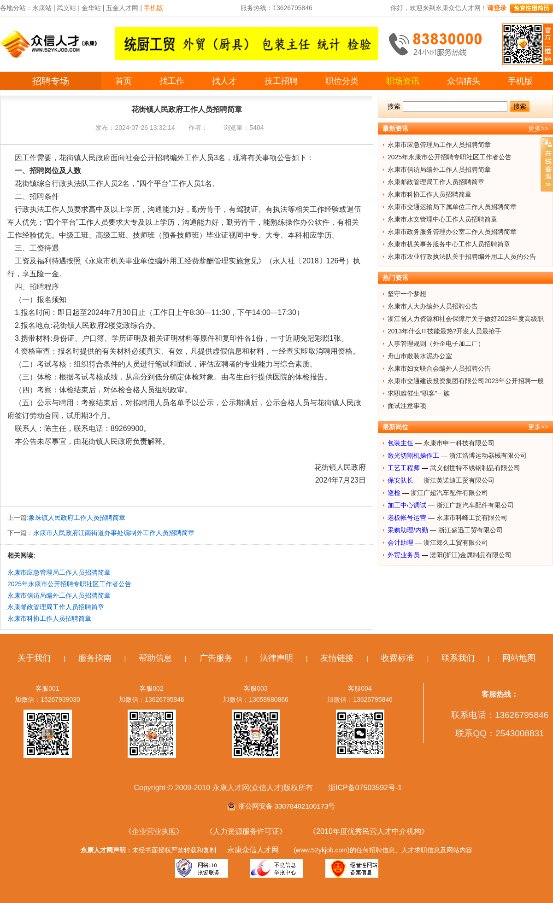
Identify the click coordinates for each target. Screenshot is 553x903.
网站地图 (518, 658)
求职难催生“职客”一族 (419, 393)
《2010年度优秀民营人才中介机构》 (369, 831)
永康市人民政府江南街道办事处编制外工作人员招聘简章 (113, 532)
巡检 (394, 492)
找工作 (171, 81)
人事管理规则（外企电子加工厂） (436, 343)
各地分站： (16, 8)
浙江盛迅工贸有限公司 (470, 530)
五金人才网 (122, 8)
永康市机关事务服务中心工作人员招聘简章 (449, 244)
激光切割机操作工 (413, 455)
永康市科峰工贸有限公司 (471, 517)
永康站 (42, 8)
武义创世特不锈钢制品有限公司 (475, 468)
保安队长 (400, 480)
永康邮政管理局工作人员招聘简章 (55, 607)
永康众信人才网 (253, 850)
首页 (123, 81)
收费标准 (397, 658)
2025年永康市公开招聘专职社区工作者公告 (69, 584)
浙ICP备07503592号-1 (365, 788)
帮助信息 (155, 658)
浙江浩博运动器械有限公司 (488, 455)
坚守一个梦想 (407, 293)
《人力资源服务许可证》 (246, 831)
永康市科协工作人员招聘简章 (49, 618)
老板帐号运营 (407, 517)
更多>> (538, 128)
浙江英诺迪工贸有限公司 (459, 480)
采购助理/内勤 (408, 530)
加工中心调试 (407, 505)
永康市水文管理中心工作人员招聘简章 (442, 219)
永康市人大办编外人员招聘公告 (433, 306)
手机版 (520, 81)
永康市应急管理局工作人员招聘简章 (59, 572)
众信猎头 (463, 81)
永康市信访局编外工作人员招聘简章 (59, 595)
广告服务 (216, 658)
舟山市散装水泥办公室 (420, 356)
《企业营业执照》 (153, 831)
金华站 (91, 8)
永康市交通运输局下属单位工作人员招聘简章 (452, 206)
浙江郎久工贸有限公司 (456, 542)
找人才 (224, 81)
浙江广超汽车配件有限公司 (449, 492)
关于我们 (34, 658)
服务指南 (95, 658)
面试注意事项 (407, 405)
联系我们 (458, 658)
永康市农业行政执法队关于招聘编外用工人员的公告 (462, 256)
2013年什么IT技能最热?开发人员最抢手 (444, 331)
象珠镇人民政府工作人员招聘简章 (77, 517)
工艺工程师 (404, 468)
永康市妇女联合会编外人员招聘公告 (439, 368)
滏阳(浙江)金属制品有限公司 (471, 555)
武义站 (66, 8)
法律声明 (276, 658)
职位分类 (342, 81)
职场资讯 (402, 81)
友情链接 (336, 658)
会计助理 (400, 542)
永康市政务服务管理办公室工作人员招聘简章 (452, 231)
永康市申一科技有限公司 (459, 443)
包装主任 (400, 443)
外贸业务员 (404, 555)
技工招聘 (281, 81)
